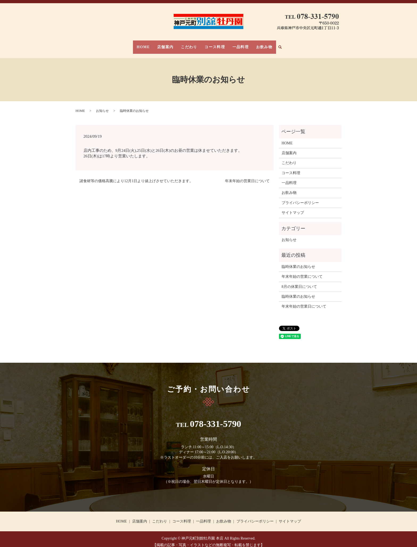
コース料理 (213, 44)
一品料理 (235, 44)
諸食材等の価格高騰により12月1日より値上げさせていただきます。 (136, 176)
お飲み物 (255, 44)
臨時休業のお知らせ (298, 262)
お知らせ (102, 105)
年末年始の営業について (302, 272)
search (272, 45)
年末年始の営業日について (247, 176)
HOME (152, 44)
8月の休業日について (299, 281)
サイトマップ (293, 208)
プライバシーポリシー (300, 198)
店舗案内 (170, 44)
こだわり (191, 44)
